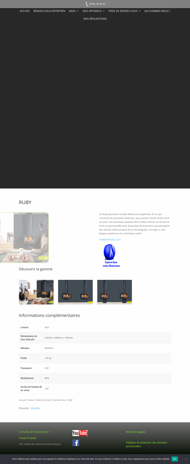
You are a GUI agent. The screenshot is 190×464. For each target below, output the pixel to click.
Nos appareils (92, 11)
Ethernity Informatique (48, 444)
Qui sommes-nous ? (157, 11)
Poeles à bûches (43, 400)
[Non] (186, 459)
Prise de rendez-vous (123, 11)
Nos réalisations (95, 19)
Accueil (25, 11)
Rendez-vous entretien (49, 11)
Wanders (35, 408)
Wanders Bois (59, 400)
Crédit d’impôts (27, 438)
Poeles (30, 400)
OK (174, 459)
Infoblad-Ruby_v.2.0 (110, 239)
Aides (72, 11)
